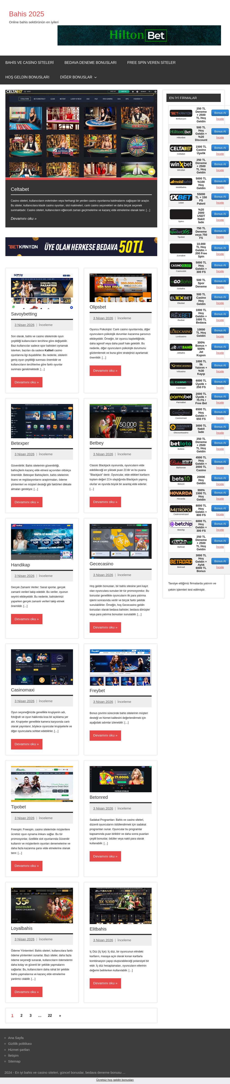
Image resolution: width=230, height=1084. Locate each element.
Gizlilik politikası (20, 1045)
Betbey (97, 443)
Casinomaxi (22, 690)
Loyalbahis (22, 929)
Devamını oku (22, 218)
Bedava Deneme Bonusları (90, 63)
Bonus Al (220, 112)
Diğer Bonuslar (78, 77)
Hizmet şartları (19, 1051)
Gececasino (101, 564)
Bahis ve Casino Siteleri (29, 63)
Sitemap (14, 1063)
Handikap (20, 565)
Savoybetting (24, 313)
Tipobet (18, 807)
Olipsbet (98, 306)
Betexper (20, 443)
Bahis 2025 (29, 13)
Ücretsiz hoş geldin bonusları (115, 1081)
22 (50, 1017)
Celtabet (21, 189)
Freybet (97, 691)
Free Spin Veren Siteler (151, 63)
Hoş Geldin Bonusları (27, 77)
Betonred (99, 798)
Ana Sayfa (16, 1039)
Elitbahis (98, 930)
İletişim (13, 1057)
